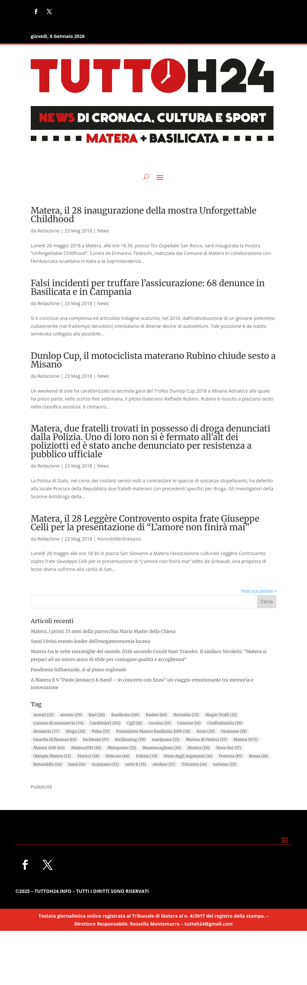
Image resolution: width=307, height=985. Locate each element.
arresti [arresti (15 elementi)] (43, 714)
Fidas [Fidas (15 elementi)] (100, 731)
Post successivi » (258, 591)
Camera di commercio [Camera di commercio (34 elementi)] (58, 723)
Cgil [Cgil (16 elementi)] (134, 723)
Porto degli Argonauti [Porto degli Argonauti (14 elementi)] (188, 756)
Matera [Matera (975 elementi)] (246, 739)
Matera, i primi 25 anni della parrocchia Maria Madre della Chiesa (103, 631)
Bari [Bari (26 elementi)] (97, 714)
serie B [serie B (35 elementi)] (135, 764)
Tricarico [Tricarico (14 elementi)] (194, 764)
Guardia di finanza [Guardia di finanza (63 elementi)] (54, 739)
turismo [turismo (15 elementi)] (224, 764)
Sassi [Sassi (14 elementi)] (77, 764)
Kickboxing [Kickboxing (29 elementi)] (130, 739)
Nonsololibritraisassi (119, 539)
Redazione (48, 231)
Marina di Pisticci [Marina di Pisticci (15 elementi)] (206, 739)
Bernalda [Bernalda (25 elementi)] (186, 714)
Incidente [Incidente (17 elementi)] (96, 739)
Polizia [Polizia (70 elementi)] (147, 756)
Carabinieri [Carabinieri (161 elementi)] (105, 723)
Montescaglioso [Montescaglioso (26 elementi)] (162, 747)
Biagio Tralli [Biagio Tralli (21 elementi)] (221, 714)
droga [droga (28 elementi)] (75, 731)
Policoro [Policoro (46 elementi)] (118, 756)
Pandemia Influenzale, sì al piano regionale (78, 670)
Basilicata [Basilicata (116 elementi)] (125, 714)
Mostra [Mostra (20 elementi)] (198, 747)
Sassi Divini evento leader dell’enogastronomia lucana (90, 641)
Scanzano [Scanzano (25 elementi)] (105, 764)
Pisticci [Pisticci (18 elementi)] (88, 756)
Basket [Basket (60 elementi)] (156, 714)
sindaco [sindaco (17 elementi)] (164, 764)
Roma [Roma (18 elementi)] (258, 756)
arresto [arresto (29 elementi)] (71, 714)
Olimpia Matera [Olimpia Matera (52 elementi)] (52, 756)
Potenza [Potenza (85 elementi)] (231, 756)
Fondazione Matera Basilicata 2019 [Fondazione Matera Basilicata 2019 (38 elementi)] (153, 731)
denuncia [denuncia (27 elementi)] (46, 731)
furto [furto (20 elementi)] (206, 731)
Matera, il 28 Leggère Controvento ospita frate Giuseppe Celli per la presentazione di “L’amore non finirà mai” (145, 523)
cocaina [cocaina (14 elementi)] (160, 723)
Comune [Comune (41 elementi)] (189, 723)
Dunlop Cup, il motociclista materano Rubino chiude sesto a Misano (153, 360)
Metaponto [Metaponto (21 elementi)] (121, 747)
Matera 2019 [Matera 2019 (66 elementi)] (49, 747)
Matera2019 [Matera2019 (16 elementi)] (86, 747)
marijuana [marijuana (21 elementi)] (165, 739)
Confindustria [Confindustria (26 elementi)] (224, 723)
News (103, 231)
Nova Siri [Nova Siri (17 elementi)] (228, 747)
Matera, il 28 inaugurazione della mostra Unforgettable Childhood (143, 215)
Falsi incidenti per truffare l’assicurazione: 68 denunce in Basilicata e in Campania (148, 287)
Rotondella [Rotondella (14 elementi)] (47, 764)
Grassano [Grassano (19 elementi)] (234, 731)
